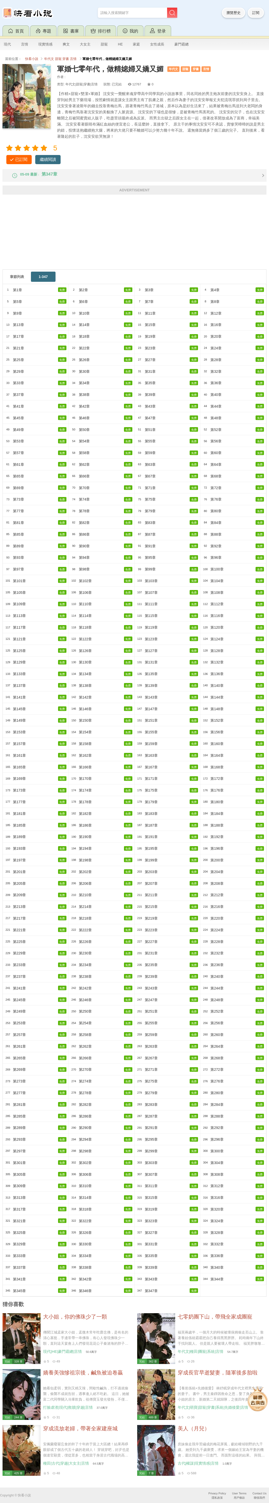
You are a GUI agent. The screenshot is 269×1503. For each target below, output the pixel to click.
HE (120, 44)
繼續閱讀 (48, 159)
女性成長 (157, 44)
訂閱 (255, 13)
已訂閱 (21, 159)
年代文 (49, 59)
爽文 (66, 44)
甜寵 (104, 44)
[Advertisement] (134, 238)
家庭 (136, 44)
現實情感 (45, 44)
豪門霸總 (181, 44)
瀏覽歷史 (233, 13)
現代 (7, 44)
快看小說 (31, 59)
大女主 (85, 44)
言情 (24, 44)
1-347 (43, 281)
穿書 (65, 59)
